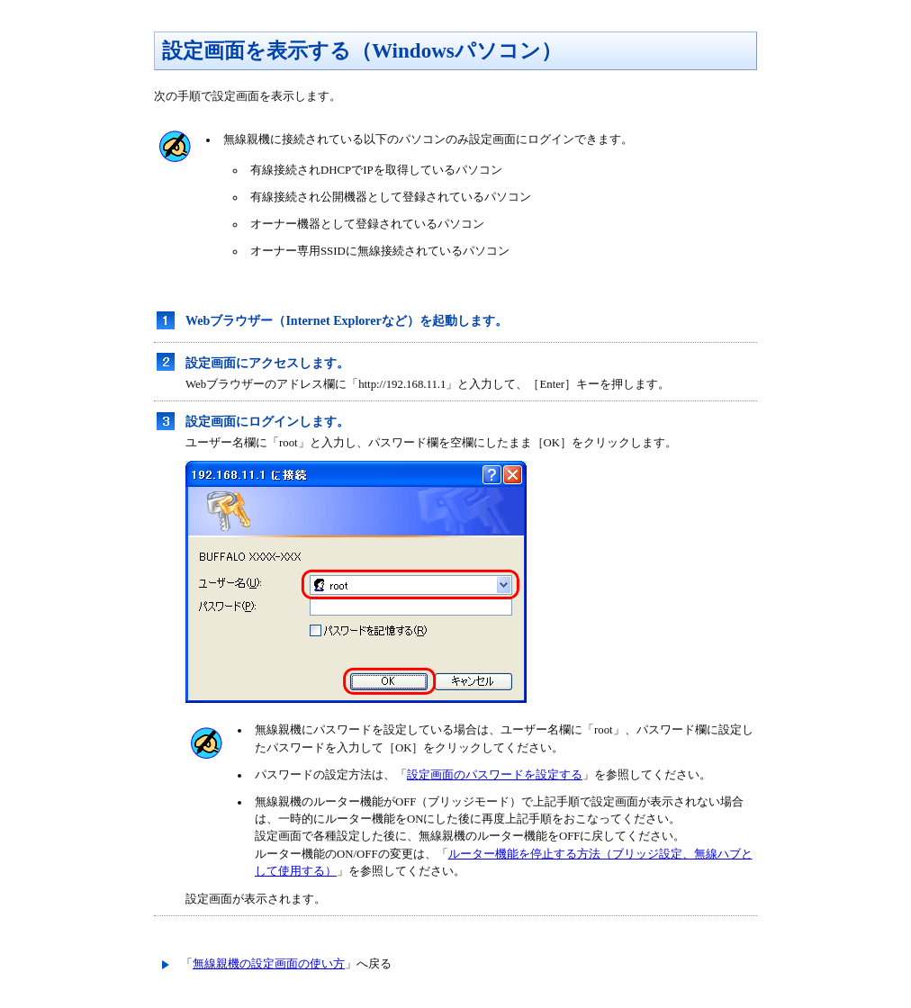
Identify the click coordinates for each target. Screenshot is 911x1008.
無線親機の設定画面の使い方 (269, 964)
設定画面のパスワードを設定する (494, 775)
